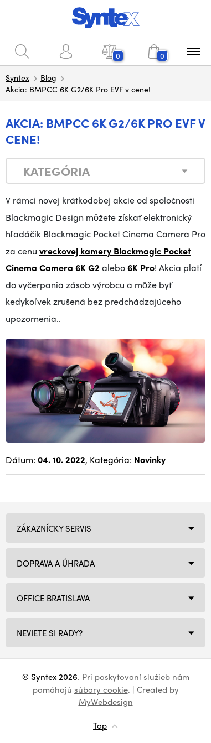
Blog (48, 77)
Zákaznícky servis (54, 528)
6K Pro (141, 267)
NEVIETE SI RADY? (50, 633)
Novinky (150, 459)
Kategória (56, 171)
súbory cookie (101, 689)
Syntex (17, 77)
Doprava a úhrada (56, 563)
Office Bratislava (53, 598)
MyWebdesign (106, 701)
